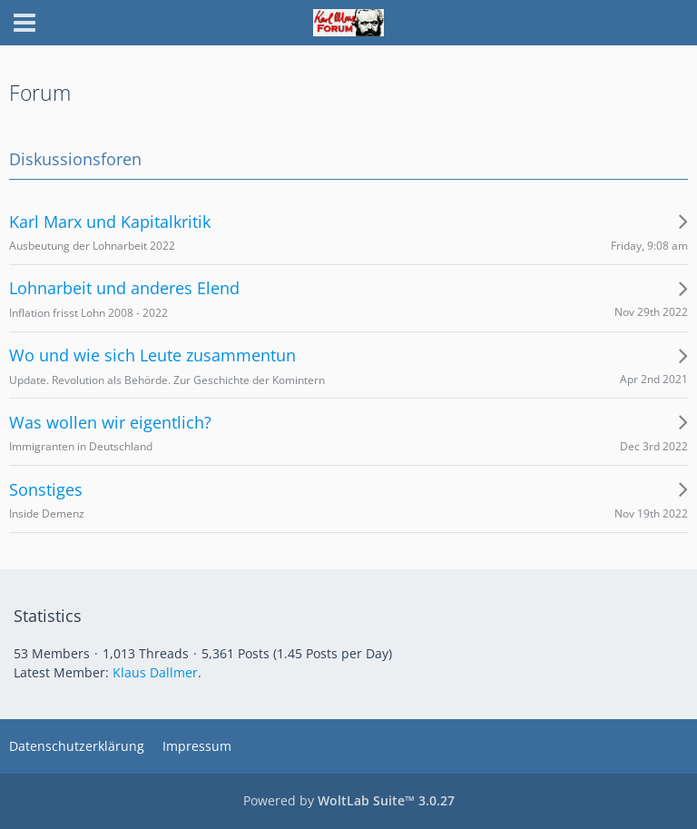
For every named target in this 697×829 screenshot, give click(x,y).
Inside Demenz (46, 513)
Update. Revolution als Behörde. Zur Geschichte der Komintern (167, 380)
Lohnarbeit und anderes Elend (124, 288)
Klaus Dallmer (155, 672)
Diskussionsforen (75, 159)
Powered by (349, 800)
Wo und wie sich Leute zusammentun (152, 355)
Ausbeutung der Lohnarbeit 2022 (92, 245)
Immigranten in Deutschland (80, 446)
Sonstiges (46, 489)
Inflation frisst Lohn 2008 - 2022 (88, 313)
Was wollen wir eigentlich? (110, 422)
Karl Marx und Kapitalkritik (110, 222)
